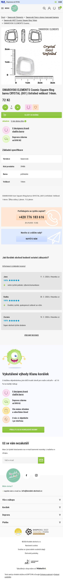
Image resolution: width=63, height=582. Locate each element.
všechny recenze (31, 335)
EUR (60, 2)
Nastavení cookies (31, 546)
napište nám (31, 239)
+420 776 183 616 (31, 217)
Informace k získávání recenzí (13, 266)
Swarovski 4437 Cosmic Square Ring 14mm (20, 20)
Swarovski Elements (15, 17)
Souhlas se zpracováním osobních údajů (31, 549)
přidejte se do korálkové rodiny (23, 430)
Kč (56, 2)
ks (11, 108)
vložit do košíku (31, 115)
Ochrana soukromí (46, 574)
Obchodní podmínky (31, 553)
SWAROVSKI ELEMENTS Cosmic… (17, 23)
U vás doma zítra (18, 121)
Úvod (3, 17)
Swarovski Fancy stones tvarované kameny (42, 17)
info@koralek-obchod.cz (32, 491)
